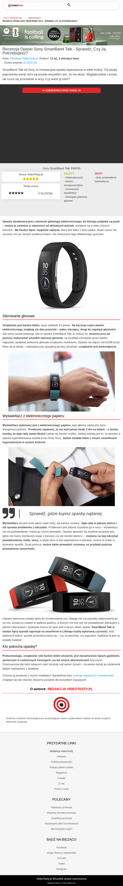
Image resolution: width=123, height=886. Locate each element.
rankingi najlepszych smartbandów (93, 675)
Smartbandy (34, 18)
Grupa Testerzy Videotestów (61, 852)
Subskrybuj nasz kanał (61, 90)
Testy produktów (12, 18)
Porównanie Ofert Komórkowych (61, 823)
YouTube (61, 858)
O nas (61, 783)
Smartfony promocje (61, 818)
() (27, 62)
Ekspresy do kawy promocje (61, 812)
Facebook (61, 847)
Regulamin (61, 772)
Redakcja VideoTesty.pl (24, 58)
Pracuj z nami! (61, 789)
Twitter (61, 863)
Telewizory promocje (61, 807)
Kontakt (61, 778)
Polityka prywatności (61, 762)
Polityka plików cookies (61, 767)
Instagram (61, 869)
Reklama (61, 756)
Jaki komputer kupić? (62, 829)
